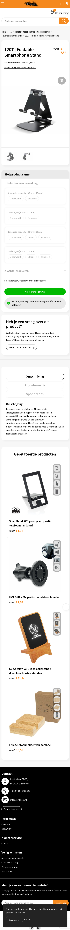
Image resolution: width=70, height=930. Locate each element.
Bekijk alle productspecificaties (20, 67)
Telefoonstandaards (11, 35)
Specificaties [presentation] (34, 394)
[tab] (35, 376)
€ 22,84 (16, 678)
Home (4, 31)
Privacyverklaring (10, 866)
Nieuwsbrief (7, 828)
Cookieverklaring (10, 862)
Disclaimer (6, 871)
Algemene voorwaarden (13, 858)
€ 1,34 (16, 530)
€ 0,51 (16, 750)
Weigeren (26, 919)
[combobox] (30, 21)
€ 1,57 (16, 602)
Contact (5, 843)
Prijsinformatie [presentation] (34, 385)
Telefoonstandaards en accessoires (32, 31)
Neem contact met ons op (21, 347)
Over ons (5, 824)
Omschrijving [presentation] (35, 376)
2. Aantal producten (16, 271)
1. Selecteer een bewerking (21, 183)
